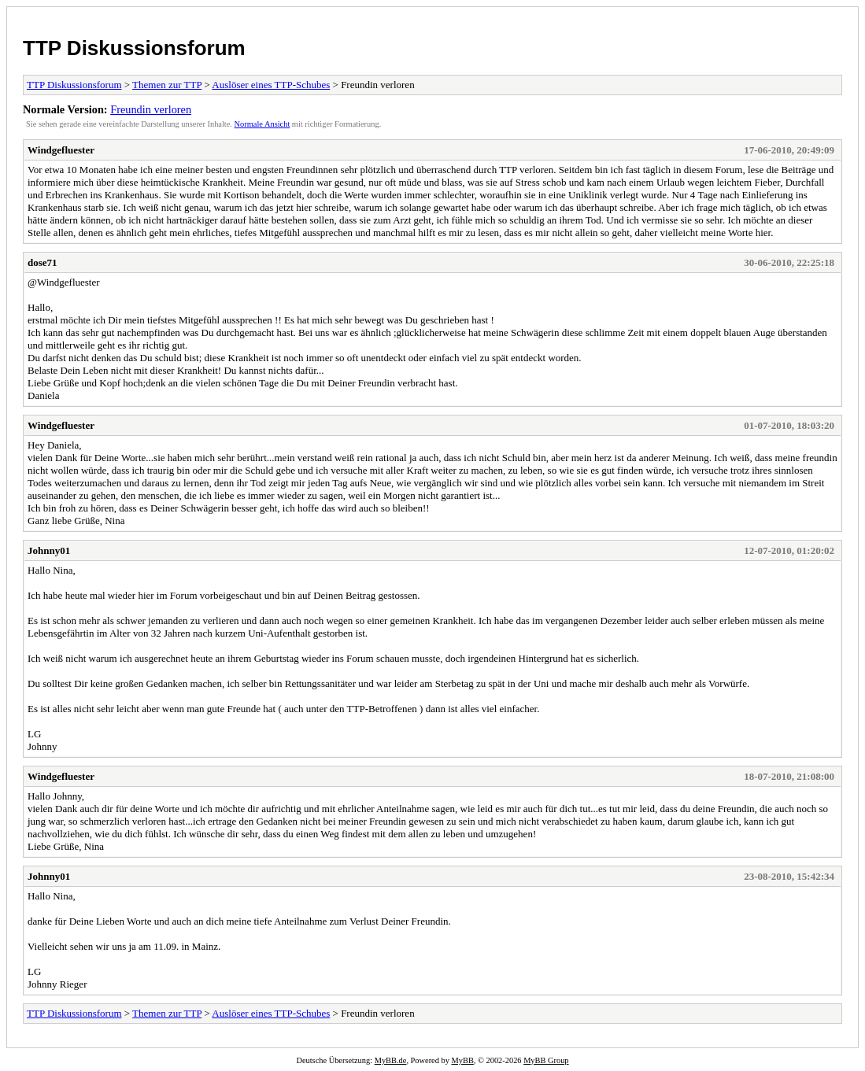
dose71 (42, 262)
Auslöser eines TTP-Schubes (271, 84)
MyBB (463, 1060)
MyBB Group (545, 1060)
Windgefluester (61, 150)
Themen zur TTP (166, 84)
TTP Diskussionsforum (134, 48)
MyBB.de (391, 1060)
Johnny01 (49, 550)
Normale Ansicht (262, 124)
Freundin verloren (150, 109)
